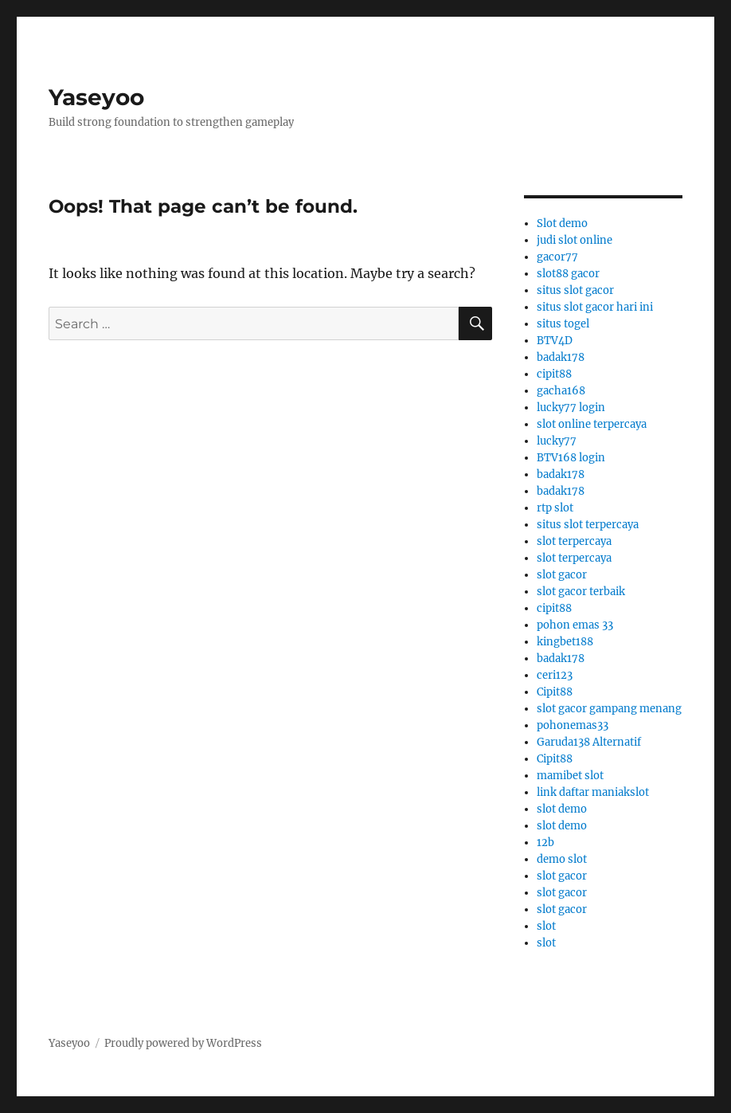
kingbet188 (565, 642)
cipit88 (554, 374)
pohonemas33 (572, 725)
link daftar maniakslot (593, 792)
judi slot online (574, 240)
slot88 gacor (568, 273)
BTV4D (555, 340)
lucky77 (557, 441)
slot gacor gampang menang (609, 708)
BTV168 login (571, 457)
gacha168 (561, 391)
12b (545, 842)
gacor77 (557, 257)
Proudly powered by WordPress (183, 1043)
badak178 (560, 357)
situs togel (563, 324)
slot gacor (562, 575)
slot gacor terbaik (581, 591)
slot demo (562, 809)
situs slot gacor (575, 290)
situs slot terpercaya (588, 524)
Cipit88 (555, 692)
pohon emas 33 (575, 625)
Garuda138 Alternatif (589, 742)
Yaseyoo (96, 97)
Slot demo (562, 223)
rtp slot (555, 508)
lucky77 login (571, 407)
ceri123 (555, 675)
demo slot (562, 859)
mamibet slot (570, 775)
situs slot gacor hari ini (595, 307)
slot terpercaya (574, 541)
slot (546, 926)
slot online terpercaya (592, 424)
